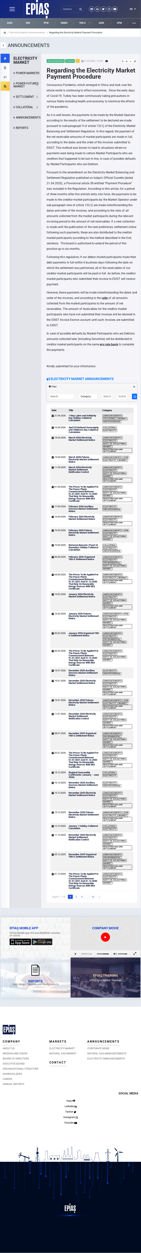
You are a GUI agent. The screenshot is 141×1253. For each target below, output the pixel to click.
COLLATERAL (24, 107)
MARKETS (58, 1041)
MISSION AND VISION (15, 1053)
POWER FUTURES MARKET (26, 85)
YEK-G (82, 23)
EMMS (64, 22)
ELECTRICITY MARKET (62, 1048)
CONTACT (57, 1062)
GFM (119, 22)
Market (122, 419)
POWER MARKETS (28, 73)
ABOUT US (9, 1048)
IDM (28, 22)
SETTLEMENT (25, 96)
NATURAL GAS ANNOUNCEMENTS (106, 1053)
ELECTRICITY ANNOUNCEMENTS (106, 1058)
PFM (46, 22)
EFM (126, 457)
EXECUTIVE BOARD (14, 1063)
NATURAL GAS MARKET (62, 1053)
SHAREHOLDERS (12, 1073)
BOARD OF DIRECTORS (16, 1058)
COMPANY (11, 1041)
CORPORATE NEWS (98, 1048)
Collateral (109, 419)
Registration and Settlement (113, 450)
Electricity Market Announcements (27, 32)
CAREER (7, 1078)
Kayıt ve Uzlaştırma (114, 444)
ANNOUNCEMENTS (28, 117)
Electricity (109, 431)
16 (93, 896)
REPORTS (22, 128)
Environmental (111, 563)
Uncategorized (111, 422)
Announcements (112, 416)
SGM (101, 22)
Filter (92, 386)
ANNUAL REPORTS (13, 1084)
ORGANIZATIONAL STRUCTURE (20, 1068)
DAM (9, 22)
